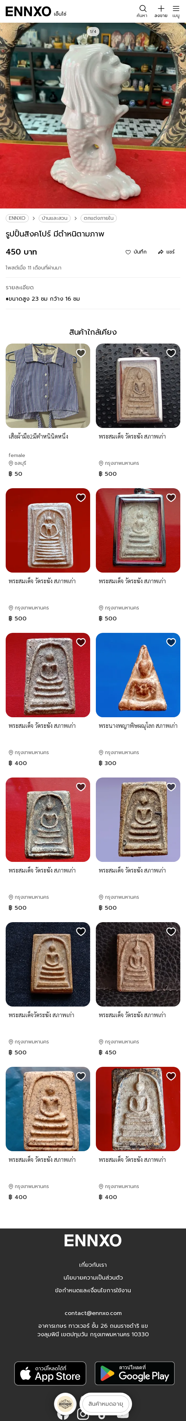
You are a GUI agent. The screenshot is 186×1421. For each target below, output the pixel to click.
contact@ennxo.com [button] (93, 1313)
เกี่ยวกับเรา (93, 1265)
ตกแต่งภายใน (99, 218)
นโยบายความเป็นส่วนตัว (93, 1278)
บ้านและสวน (54, 218)
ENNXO (17, 218)
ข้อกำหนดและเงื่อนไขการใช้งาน (93, 1290)
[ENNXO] (28, 11)
